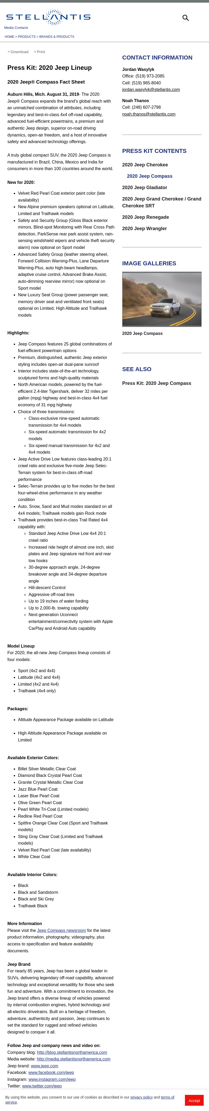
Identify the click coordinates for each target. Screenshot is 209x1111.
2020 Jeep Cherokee (145, 164)
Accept (194, 1101)
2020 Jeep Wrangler (144, 228)
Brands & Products (56, 37)
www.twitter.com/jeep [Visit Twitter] (42, 1086)
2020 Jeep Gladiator (144, 187)
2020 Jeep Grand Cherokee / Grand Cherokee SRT (161, 202)
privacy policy (141, 1097)
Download (20, 51)
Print (41, 51)
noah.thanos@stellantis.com (148, 114)
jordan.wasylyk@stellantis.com (151, 89)
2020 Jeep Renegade (145, 217)
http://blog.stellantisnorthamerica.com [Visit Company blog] (72, 1052)
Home (9, 37)
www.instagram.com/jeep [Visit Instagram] (52, 1079)
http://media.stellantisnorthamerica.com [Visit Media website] (73, 1059)
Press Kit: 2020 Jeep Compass (156, 383)
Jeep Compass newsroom (61, 930)
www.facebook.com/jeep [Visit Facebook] (51, 1072)
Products (27, 37)
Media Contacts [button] (16, 28)
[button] (185, 17)
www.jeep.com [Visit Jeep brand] (44, 1066)
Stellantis (48, 17)
